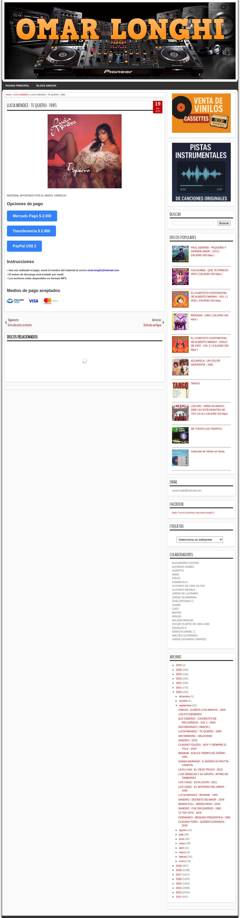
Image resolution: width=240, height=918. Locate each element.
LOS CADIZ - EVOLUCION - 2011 (197, 782)
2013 (179, 892)
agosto (183, 830)
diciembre (184, 696)
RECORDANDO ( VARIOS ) (194, 727)
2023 (179, 678)
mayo (182, 843)
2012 (179, 896)
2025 (179, 669)
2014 (179, 888)
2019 (179, 865)
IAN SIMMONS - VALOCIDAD (195, 736)
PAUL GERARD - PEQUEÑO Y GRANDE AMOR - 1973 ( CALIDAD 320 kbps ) (208, 251)
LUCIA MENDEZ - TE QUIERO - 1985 (32, 105)
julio (181, 834)
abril (181, 848)
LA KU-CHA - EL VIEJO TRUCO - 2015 (200, 769)
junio (181, 838)
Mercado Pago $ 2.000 (32, 216)
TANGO (195, 383)
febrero (183, 856)
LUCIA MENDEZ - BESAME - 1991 (198, 795)
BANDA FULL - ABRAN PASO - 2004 (199, 804)
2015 (179, 883)
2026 (179, 665)
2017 (179, 874)
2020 (179, 692)
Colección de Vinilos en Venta (207, 451)
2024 (179, 674)
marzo (182, 852)
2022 (179, 683)
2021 (179, 687)
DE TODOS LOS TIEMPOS (206, 428)
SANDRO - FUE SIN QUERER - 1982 (199, 808)
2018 (179, 870)
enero (182, 861)
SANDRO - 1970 (187, 740)
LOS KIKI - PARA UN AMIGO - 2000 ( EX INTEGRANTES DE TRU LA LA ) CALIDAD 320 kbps (209, 410)
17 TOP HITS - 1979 (189, 812)
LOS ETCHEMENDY (190, 714)
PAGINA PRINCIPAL (17, 85)
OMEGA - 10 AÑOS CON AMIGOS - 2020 (201, 709)
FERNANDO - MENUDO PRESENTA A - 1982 (204, 817)
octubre (183, 700)
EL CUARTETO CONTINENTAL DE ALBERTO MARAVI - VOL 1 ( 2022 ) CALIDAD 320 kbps (209, 297)
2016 (179, 879)
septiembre (185, 705)
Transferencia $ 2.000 (31, 231)
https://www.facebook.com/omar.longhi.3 (193, 512)
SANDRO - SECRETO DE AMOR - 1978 (201, 799)
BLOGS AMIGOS (46, 85)
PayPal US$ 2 (24, 246)
